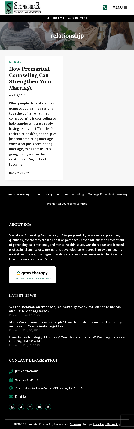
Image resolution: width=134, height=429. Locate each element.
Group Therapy (43, 194)
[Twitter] (21, 407)
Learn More (44, 259)
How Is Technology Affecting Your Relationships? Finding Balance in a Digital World (67, 339)
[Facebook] (12, 407)
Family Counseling (18, 194)
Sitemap (75, 424)
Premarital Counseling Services (67, 203)
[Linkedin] (48, 407)
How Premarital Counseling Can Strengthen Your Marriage (30, 78)
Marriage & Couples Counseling (107, 194)
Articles (15, 61)
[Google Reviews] (30, 407)
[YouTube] (39, 407)
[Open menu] (119, 7)
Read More (19, 173)
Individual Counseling (70, 194)
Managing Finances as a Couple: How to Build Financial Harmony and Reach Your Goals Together (65, 324)
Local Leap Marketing (106, 424)
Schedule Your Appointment (67, 18)
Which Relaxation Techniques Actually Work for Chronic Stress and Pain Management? (65, 309)
